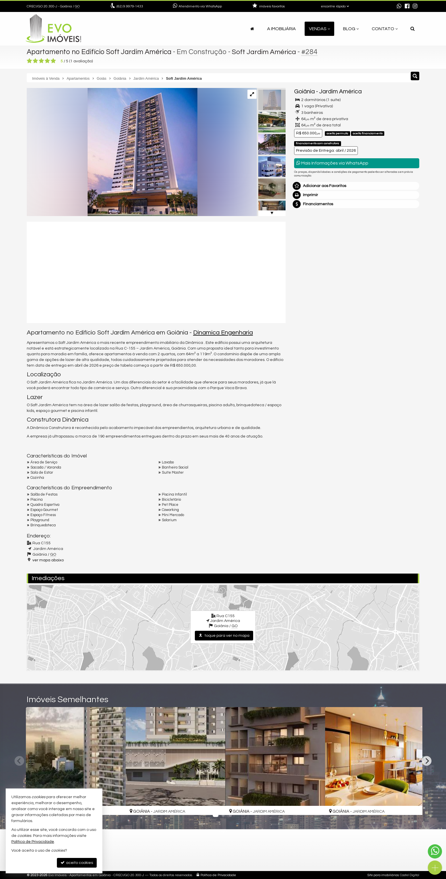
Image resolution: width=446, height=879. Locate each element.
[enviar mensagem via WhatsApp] (399, 6)
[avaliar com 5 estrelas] (53, 61)
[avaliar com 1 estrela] (29, 61)
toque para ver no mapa (224, 635)
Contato (385, 28)
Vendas (319, 28)
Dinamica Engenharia (223, 332)
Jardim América (340, 92)
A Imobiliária (281, 28)
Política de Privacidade (218, 874)
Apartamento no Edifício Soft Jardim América (100, 52)
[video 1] (156, 271)
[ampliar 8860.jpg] (112, 152)
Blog (351, 28)
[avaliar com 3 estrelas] (41, 61)
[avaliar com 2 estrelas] (35, 61)
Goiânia (304, 92)
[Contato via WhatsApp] (435, 851)
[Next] (426, 761)
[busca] (412, 29)
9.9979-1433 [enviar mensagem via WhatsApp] (130, 6)
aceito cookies (77, 862)
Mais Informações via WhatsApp (332, 163)
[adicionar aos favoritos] (115, 805)
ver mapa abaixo (48, 560)
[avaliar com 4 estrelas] (47, 61)
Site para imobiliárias (383, 874)
